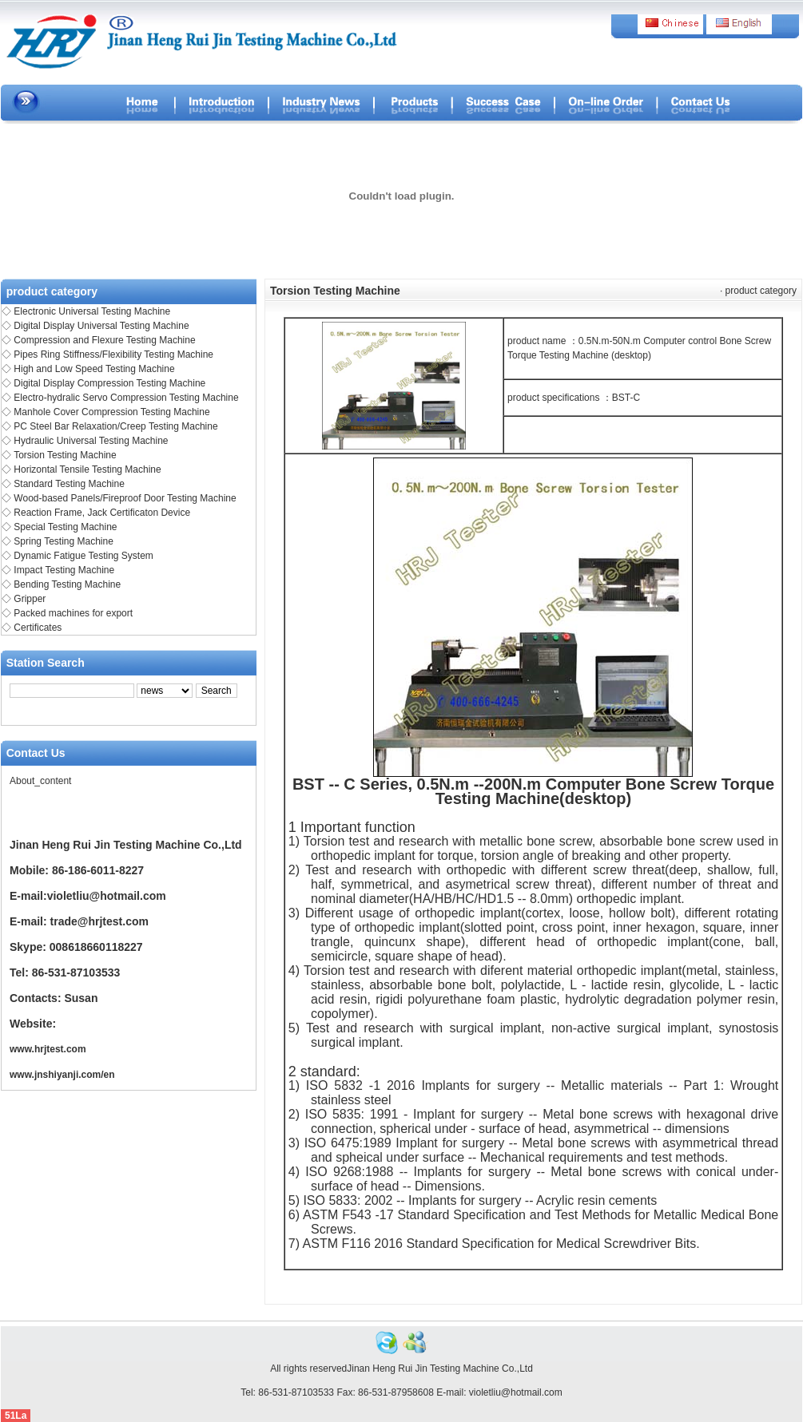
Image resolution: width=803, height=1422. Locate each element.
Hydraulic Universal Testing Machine (91, 440)
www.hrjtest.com (48, 1049)
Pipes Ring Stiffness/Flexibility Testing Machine (113, 354)
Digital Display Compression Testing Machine (109, 383)
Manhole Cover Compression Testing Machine (111, 412)
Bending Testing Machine (67, 584)
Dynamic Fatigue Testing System (83, 555)
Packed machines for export (73, 613)
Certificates (38, 627)
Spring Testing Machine (63, 541)
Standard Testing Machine (69, 483)
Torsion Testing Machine (65, 455)
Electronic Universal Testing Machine (92, 311)
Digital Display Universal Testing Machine (101, 325)
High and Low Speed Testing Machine (94, 368)
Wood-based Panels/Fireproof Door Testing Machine (125, 498)
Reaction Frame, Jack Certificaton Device (102, 512)
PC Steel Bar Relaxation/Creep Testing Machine (115, 426)
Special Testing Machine (65, 527)
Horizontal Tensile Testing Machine (87, 469)
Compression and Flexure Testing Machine (104, 340)
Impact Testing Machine (64, 570)
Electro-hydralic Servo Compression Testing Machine (126, 397)
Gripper (30, 598)
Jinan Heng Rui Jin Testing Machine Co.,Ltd (440, 1368)
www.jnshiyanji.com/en (62, 1074)
